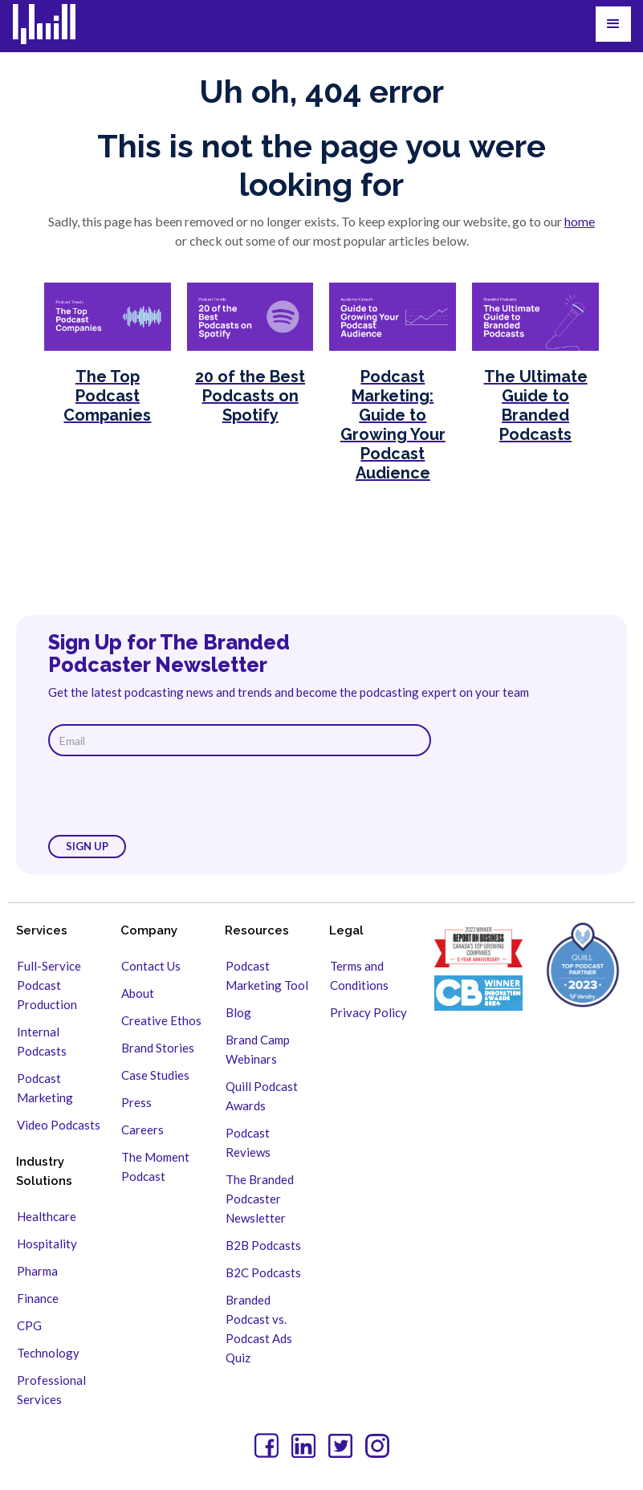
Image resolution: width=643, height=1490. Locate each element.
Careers (142, 1129)
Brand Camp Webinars (258, 1049)
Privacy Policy (368, 1012)
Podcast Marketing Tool (267, 975)
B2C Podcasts (263, 1272)
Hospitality (47, 1243)
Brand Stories (157, 1047)
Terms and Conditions (359, 975)
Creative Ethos (161, 1020)
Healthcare (46, 1216)
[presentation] (170, 795)
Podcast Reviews (248, 1142)
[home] (54, 24)
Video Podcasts (58, 1125)
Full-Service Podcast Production (49, 985)
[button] (613, 24)
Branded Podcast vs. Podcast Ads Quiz (259, 1329)
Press (136, 1102)
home (579, 221)
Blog (238, 1012)
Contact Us (151, 966)
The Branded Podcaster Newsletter (260, 1198)
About (137, 993)
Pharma (37, 1271)
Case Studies (155, 1075)
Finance (38, 1298)
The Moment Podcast (155, 1166)
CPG (29, 1325)
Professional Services (51, 1390)
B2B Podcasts (263, 1245)
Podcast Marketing (45, 1088)
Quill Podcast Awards (262, 1096)
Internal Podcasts (42, 1041)
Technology (48, 1352)
